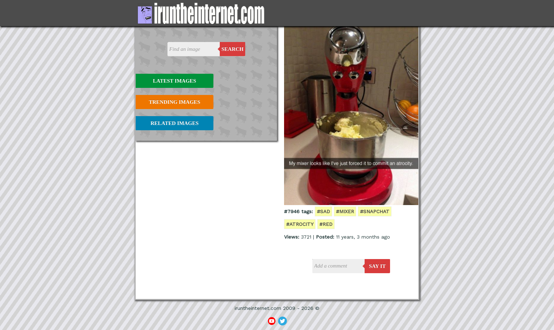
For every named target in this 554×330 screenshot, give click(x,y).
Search (233, 49)
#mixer (345, 211)
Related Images (175, 123)
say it (377, 266)
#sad (323, 211)
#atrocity (299, 224)
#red (325, 224)
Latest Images (174, 81)
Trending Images (174, 102)
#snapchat (374, 211)
